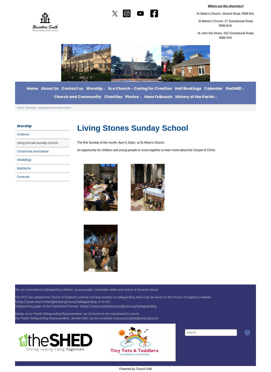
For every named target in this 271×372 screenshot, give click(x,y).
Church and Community (77, 96)
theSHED (234, 88)
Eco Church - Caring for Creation (140, 88)
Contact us (72, 88)
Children (23, 134)
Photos (132, 96)
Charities (113, 96)
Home (32, 88)
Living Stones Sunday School (54, 107)
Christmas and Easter (33, 151)
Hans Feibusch (158, 96)
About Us (50, 88)
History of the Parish (194, 96)
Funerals (23, 177)
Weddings (24, 160)
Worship (94, 88)
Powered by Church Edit (135, 368)
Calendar (213, 88)
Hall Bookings (188, 88)
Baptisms (24, 168)
